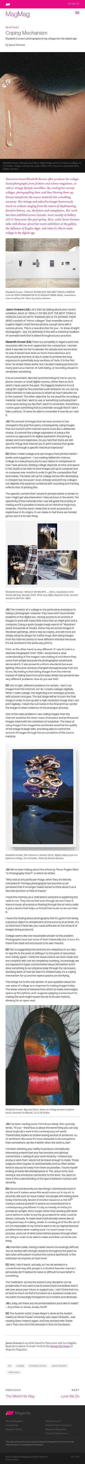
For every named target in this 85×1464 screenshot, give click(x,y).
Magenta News (14, 1429)
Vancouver (13, 1372)
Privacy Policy (12, 1460)
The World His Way (20, 1396)
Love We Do (70, 1396)
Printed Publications (56, 1433)
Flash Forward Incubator (58, 1425)
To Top (75, 1457)
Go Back (73, 3)
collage (20, 1366)
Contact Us (12, 1425)
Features (12, 27)
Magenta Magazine (55, 1429)
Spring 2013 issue (60, 1346)
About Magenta (14, 1421)
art (9, 1366)
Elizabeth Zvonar (37, 1366)
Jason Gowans (59, 1366)
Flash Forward (53, 1421)
